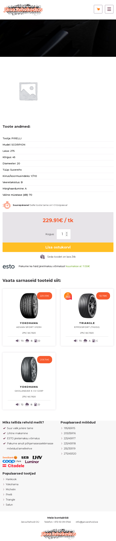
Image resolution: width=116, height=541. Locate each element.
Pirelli (9, 494)
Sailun (9, 504)
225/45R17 (70, 438)
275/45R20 (70, 453)
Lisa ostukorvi (58, 247)
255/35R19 (69, 448)
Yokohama (12, 484)
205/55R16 (70, 433)
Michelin (11, 489)
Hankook (11, 479)
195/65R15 (69, 428)
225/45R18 (70, 443)
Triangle (10, 499)
